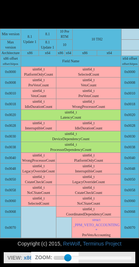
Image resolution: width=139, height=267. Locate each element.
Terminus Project (102, 215)
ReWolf (71, 215)
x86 (28, 258)
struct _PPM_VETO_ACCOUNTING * (96, 196)
